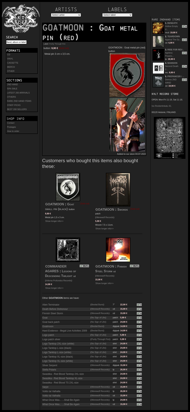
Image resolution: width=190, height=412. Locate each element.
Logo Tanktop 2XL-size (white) (58, 343)
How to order (13, 131)
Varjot (45, 387)
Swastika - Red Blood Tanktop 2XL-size (63, 374)
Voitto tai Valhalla (51, 391)
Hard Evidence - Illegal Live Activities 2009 (64, 330)
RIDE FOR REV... (175, 49)
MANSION (172, 63)
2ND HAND (12, 84)
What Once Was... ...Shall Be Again (60, 400)
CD (8, 54)
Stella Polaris (49, 369)
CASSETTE (12, 63)
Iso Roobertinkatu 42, (162, 106)
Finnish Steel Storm (52, 313)
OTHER (10, 71)
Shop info (15, 118)
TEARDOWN (173, 36)
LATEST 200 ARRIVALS (18, 93)
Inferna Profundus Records (58, 280)
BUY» (86, 266)
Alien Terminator (50, 304)
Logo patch (48, 335)
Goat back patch (50, 322)
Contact (10, 123)
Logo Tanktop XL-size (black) (57, 356)
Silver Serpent (49, 365)
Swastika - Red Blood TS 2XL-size (60, 382)
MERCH (11, 67)
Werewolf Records (104, 217)
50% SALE (12, 88)
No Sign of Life (98, 317)
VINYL (10, 58)
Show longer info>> (54, 221)
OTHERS (11, 97)
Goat (44, 317)
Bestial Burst (97, 304)
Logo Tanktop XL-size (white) (57, 361)
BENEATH (172, 23)
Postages (11, 127)
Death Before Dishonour (55, 309)
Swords (122, 209)
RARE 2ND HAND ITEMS (19, 101)
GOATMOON (65, 27)
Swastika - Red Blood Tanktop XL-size (62, 378)
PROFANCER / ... (175, 76)
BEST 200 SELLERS (17, 109)
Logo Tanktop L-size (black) (56, 348)
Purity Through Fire (57, 44)
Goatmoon (47, 326)
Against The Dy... (173, 39)
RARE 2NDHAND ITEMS (166, 19)
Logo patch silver (51, 339)
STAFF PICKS (14, 105)
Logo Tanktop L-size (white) (56, 352)
